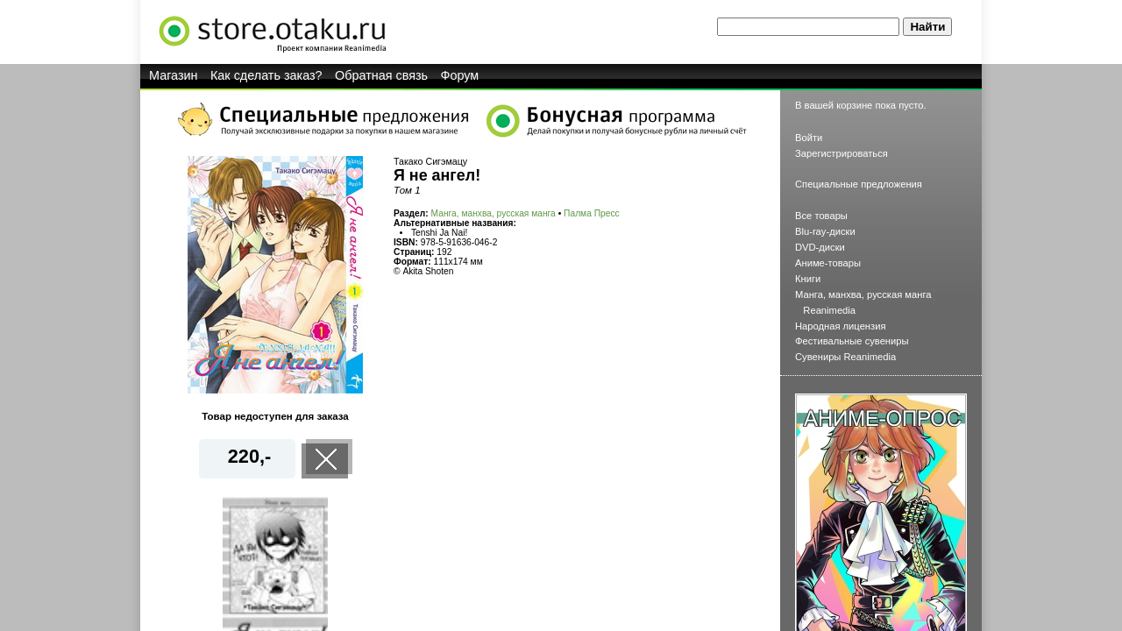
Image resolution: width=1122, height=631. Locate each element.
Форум (460, 75)
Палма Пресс (592, 213)
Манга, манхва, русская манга (493, 213)
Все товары (821, 215)
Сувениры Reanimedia (845, 356)
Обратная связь (381, 75)
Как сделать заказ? (266, 75)
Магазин (173, 75)
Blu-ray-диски (825, 231)
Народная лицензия (840, 326)
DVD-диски (820, 247)
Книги (807, 278)
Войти (808, 137)
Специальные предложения (858, 184)
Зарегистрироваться (841, 153)
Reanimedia (829, 310)
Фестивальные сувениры (852, 341)
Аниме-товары (828, 263)
